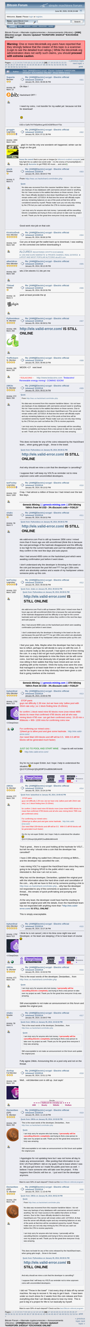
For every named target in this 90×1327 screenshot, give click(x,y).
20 (57, 62)
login (31, 16)
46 (66, 65)
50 (14, 67)
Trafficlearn (12, 358)
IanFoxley (11, 483)
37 (41, 65)
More (51, 26)
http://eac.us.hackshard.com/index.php (43, 178)
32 (28, 65)
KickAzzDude (13, 232)
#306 (82, 288)
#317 (82, 1015)
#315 (82, 926)
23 (65, 62)
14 (40, 62)
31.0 (15, 23)
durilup (10, 1070)
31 (25, 65)
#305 (82, 264)
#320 (82, 1189)
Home (12, 26)
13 (37, 62)
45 (63, 65)
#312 (82, 583)
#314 (82, 788)
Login (34, 26)
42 (55, 65)
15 (42, 62)
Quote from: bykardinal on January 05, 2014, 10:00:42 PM (43, 795)
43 (57, 65)
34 (33, 65)
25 (9, 65)
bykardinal (11, 691)
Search (27, 26)
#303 (82, 172)
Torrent (21, 23)
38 (44, 65)
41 (52, 65)
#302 (82, 132)
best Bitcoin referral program (71, 1182)
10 (29, 62)
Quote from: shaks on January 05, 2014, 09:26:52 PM (41, 589)
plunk (9, 169)
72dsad (10, 285)
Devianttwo (12, 1110)
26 (11, 65)
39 (47, 65)
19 (54, 62)
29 (19, 65)
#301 (82, 80)
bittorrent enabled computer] (69, 159)
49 (11, 67)
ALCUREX (26, 251)
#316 (82, 970)
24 (6, 65)
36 (38, 65)
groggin (10, 129)
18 (52, 62)
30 (22, 65)
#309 (82, 388)
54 (25, 67)
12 (34, 62)
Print (81, 67)
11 (32, 62)
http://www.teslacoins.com (49, 377)
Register (43, 26)
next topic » (78, 63)
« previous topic (76, 61)
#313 (82, 694)
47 (6, 67)
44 (60, 65)
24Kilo (9, 385)
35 (36, 65)
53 (22, 67)
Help (20, 26)
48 (9, 67)
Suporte (10, 77)
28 (17, 65)
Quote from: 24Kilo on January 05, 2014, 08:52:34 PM (41, 1196)
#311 (82, 515)
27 (14, 65)
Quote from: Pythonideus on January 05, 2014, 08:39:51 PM (44, 450)
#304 (82, 235)
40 (49, 65)
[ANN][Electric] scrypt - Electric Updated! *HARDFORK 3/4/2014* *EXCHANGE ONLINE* (43, 35)
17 (49, 62)
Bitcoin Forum (11, 32)
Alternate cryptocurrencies (33, 32)
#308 (82, 360)
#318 (82, 1073)
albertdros (11, 261)
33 (30, 65)
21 (60, 62)
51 (17, 67)
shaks (9, 512)
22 (62, 62)
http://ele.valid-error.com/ (41, 329)
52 (19, 67)
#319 (82, 1113)
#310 (82, 485)
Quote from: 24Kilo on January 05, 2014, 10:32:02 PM (41, 1022)
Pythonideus (12, 318)
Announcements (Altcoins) (60, 32)
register (39, 16)
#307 (82, 321)
